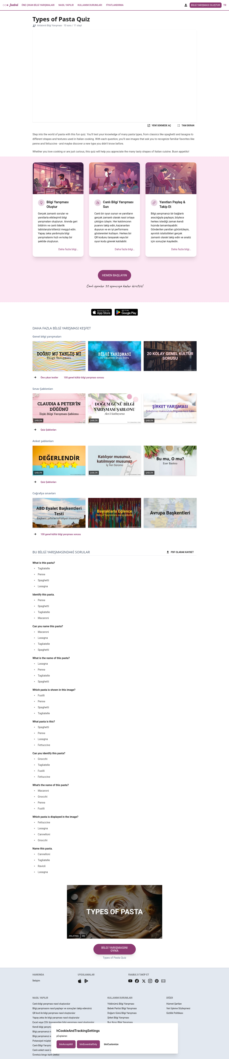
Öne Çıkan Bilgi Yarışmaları (38, 5)
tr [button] (224, 5)
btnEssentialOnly (88, 1044)
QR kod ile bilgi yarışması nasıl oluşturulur (54, 1013)
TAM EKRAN (185, 125)
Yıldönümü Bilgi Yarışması (120, 1003)
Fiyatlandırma (115, 5)
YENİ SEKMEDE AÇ (159, 125)
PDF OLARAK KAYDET (180, 552)
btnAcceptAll (66, 1044)
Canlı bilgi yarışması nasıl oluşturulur (51, 1003)
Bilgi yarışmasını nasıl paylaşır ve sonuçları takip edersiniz (62, 1008)
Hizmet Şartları (174, 1003)
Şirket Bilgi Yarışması (118, 1017)
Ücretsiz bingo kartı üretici (46, 1054)
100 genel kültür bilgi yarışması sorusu (84, 377)
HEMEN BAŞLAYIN (114, 275)
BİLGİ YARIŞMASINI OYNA (114, 949)
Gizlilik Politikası (174, 1013)
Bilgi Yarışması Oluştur (205, 5)
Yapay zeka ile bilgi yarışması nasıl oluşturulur (56, 1017)
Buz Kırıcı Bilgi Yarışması (120, 1022)
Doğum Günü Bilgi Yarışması (122, 1013)
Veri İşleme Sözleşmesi (178, 1008)
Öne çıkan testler (49, 377)
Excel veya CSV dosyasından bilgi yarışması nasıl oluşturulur (63, 1022)
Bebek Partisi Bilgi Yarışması (122, 1008)
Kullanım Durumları (89, 5)
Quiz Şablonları (48, 429)
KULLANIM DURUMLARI (119, 997)
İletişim (36, 980)
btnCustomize (111, 1044)
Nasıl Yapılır (66, 5)
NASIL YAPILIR (40, 997)
